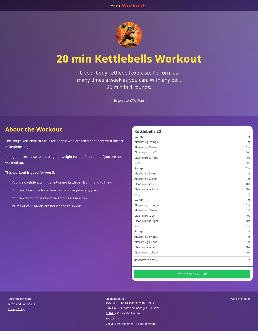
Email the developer (20, 299)
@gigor (245, 299)
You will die (112, 318)
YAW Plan (111, 303)
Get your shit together (119, 324)
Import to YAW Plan (129, 100)
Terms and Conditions (21, 304)
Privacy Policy (16, 309)
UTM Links (112, 308)
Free (129, 6)
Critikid (110, 313)
